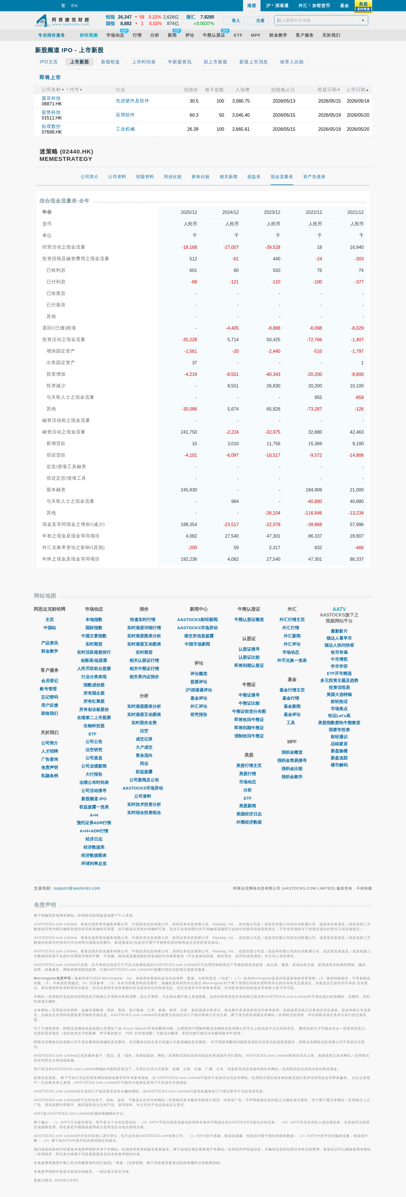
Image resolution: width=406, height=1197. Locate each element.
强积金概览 (292, 752)
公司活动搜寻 (94, 790)
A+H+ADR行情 (94, 830)
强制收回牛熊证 (249, 735)
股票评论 (198, 681)
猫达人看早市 (339, 638)
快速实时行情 (144, 619)
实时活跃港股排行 (94, 652)
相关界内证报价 (144, 676)
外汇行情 (292, 627)
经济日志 (93, 839)
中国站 (49, 627)
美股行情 (249, 773)
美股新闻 (249, 805)
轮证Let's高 (339, 715)
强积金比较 (292, 768)
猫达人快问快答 (339, 645)
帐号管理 (49, 688)
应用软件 (125, 114)
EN (74, 5)
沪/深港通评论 (199, 690)
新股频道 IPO (94, 798)
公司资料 (144, 796)
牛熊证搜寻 (249, 695)
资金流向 (144, 755)
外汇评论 (198, 706)
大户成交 (144, 747)
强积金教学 (292, 776)
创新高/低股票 (94, 660)
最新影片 (339, 631)
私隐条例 (49, 775)
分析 (249, 790)
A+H (94, 815)
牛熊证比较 (249, 703)
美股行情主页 (249, 765)
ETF (94, 734)
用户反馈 (49, 705)
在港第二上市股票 (94, 717)
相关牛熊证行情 (144, 668)
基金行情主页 (292, 690)
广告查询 (49, 759)
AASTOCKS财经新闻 (198, 619)
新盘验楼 (339, 750)
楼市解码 (339, 764)
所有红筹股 (94, 701)
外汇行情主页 (292, 619)
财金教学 (49, 651)
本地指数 (93, 619)
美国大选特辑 (339, 694)
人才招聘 (49, 751)
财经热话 (339, 701)
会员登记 (49, 680)
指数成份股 (94, 684)
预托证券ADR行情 (94, 822)
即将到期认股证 (249, 665)
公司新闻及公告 (144, 779)
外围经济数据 (249, 822)
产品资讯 (49, 642)
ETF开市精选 (339, 673)
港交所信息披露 (199, 635)
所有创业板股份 (94, 709)
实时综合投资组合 (144, 812)
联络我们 (49, 713)
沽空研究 (93, 749)
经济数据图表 (94, 855)
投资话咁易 (339, 687)
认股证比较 (249, 657)
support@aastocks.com (77, 888)
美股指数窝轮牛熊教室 (339, 722)
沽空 (144, 730)
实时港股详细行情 (144, 627)
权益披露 (144, 771)
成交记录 (144, 739)
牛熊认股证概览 (249, 619)
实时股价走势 (144, 722)
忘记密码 (49, 697)
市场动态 (249, 781)
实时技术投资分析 (144, 804)
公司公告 (93, 741)
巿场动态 (292, 652)
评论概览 (198, 673)
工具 (292, 722)
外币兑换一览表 (292, 660)
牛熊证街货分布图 (249, 711)
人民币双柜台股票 (94, 668)
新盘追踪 (339, 757)
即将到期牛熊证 (249, 727)
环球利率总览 (94, 863)
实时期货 (93, 644)
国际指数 (93, 627)
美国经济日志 (249, 814)
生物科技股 (94, 725)
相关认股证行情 (144, 660)
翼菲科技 (51, 98)
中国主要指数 (94, 635)
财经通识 (339, 736)
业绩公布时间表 (94, 782)
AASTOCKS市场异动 (144, 788)
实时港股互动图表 (144, 644)
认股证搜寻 (249, 649)
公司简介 (49, 743)
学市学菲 (339, 666)
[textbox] (321, 20)
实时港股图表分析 (144, 635)
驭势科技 (51, 112)
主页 (49, 619)
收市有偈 (339, 652)
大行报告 (93, 774)
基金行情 (292, 698)
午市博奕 (339, 659)
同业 (144, 763)
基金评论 (198, 698)
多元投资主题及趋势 (339, 680)
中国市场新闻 (199, 644)
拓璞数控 (51, 126)
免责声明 (49, 767)
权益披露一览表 (94, 806)
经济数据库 (94, 847)
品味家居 (339, 743)
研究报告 (198, 714)
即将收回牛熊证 (249, 719)
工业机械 (125, 129)
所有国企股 (94, 693)
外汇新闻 (292, 635)
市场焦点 (339, 708)
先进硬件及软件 (132, 100)
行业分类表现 (94, 676)
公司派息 (93, 757)
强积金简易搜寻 (292, 760)
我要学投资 (339, 729)
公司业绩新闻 (94, 766)
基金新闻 (292, 706)
